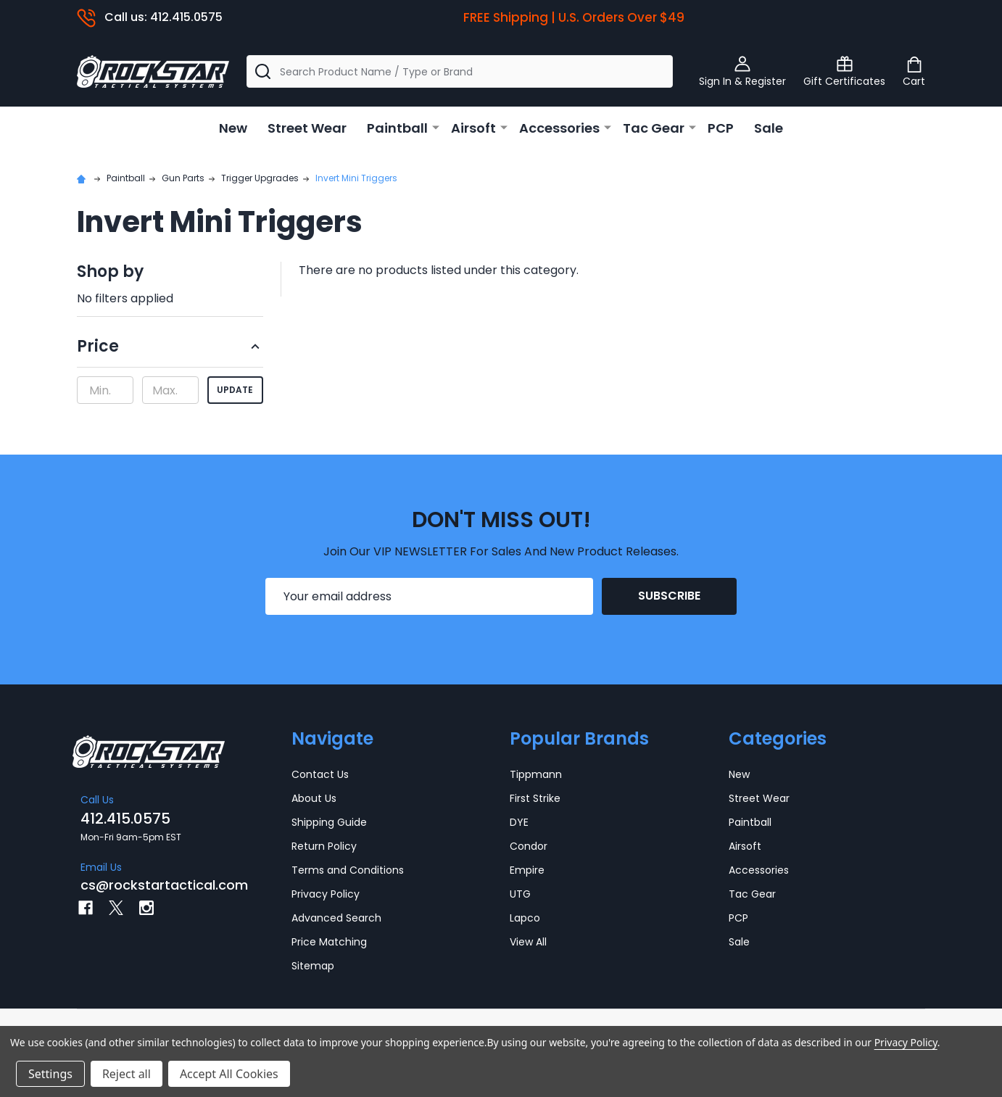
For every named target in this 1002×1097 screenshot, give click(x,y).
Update (235, 390)
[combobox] (460, 71)
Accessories (559, 128)
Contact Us (320, 774)
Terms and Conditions (347, 870)
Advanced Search (336, 918)
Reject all (126, 1074)
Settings (50, 1074)
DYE (519, 822)
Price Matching (329, 942)
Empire (527, 870)
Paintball (397, 128)
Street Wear (307, 128)
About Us (313, 798)
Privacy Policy (325, 894)
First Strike (535, 798)
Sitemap (312, 966)
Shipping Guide (329, 822)
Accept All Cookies (229, 1074)
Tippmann (536, 774)
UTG (520, 894)
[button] (170, 351)
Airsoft (473, 128)
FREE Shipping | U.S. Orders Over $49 (573, 17)
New (233, 128)
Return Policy (324, 846)
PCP (721, 128)
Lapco (525, 918)
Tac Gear (653, 128)
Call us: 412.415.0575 (150, 17)
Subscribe (669, 595)
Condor (528, 846)
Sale (768, 128)
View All (528, 942)
